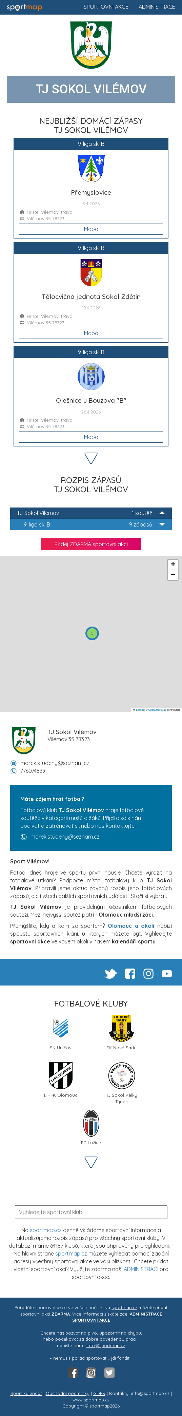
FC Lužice (91, 1127)
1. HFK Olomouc (60, 1080)
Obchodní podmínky (67, 1393)
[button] (92, 633)
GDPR (99, 1393)
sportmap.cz (46, 1230)
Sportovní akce (106, 6)
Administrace (157, 6)
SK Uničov (60, 1032)
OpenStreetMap (157, 709)
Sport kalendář (26, 1393)
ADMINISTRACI (141, 1269)
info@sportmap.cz (105, 1345)
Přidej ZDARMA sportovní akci (91, 544)
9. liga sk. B (94, 525)
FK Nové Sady (121, 1032)
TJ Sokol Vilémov (91, 513)
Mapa (91, 229)
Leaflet (138, 709)
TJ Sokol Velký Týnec (121, 1082)
